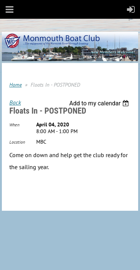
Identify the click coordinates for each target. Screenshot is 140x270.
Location (17, 142)
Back (15, 102)
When (14, 125)
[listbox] (100, 103)
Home (15, 84)
